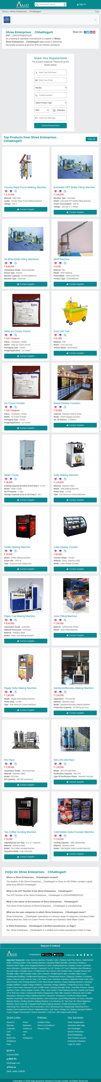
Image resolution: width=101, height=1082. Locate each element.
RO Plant (9, 759)
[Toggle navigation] (95, 18)
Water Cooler (11, 473)
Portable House (26, 970)
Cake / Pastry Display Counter (27, 989)
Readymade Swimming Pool (76, 1005)
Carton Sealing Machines (57, 964)
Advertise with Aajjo (76, 1024)
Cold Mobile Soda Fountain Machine (74, 830)
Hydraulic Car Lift (46, 967)
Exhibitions (11, 1040)
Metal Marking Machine (67, 989)
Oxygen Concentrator (21, 1011)
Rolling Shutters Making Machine (34, 1000)
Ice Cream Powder (14, 402)
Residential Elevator (29, 967)
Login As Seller (74, 1043)
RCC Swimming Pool (54, 1005)
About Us (11, 1021)
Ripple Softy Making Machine (20, 686)
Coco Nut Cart (61, 330)
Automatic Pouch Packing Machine (29, 997)
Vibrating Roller (19, 962)
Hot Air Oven (31, 978)
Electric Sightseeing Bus (38, 1008)
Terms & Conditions (46, 1024)
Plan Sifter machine (63, 992)
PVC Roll (11, 992)
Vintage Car (64, 1008)
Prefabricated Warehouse (36, 975)
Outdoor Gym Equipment (17, 1008)
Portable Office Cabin (77, 973)
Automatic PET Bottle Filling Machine (74, 186)
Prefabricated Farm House (45, 970)
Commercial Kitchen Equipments (40, 992)
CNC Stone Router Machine (49, 981)
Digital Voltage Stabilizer (32, 984)
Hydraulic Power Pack (79, 978)
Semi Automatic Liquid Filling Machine (60, 997)
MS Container (43, 973)
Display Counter (75, 964)
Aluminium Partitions (77, 962)
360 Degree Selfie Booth (67, 1011)
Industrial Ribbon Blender (57, 962)
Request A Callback (50, 945)
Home (5, 10)
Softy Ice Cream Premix (17, 330)
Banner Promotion (76, 1030)
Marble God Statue (86, 989)
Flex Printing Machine (28, 981)
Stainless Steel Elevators (80, 967)
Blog (9, 1033)
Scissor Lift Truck (62, 967)
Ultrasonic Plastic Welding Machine (31, 994)
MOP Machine (61, 258)
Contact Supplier (25, 208)
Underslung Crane (75, 984)
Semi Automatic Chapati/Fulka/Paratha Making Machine (37, 1003)
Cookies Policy (43, 1021)
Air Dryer (81, 997)
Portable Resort (80, 970)
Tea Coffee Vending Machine (20, 830)
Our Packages (74, 1027)
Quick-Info (11, 1037)
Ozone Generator (39, 1011)
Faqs (9, 1043)
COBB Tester (43, 986)
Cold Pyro (51, 1011)
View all (91, 138)
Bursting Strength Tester (60, 986)
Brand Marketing (75, 1033)
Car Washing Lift (56, 1000)
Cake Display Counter (66, 546)
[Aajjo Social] (77, 953)
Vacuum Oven (19, 978)
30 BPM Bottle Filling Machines (21, 258)
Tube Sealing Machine (36, 962)
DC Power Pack (44, 978)
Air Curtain (20, 992)
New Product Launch (77, 1037)
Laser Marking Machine (35, 959)
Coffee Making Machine (17, 546)
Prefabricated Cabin (59, 973)
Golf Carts (54, 1008)
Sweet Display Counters (67, 402)
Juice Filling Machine (65, 615)
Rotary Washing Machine (72, 981)
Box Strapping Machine (35, 964)
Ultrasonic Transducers (56, 994)
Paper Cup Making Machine (19, 615)
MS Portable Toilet (64, 970)
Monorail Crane (30, 986)
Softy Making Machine (66, 473)
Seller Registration (76, 1021)
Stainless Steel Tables (16, 964)
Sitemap (10, 1024)
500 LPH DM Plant (64, 759)
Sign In (81, 4)
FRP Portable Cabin (28, 973)
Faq (97, 10)
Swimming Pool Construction (32, 1005)
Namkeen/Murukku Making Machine (74, 686)
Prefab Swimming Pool (71, 1003)
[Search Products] (36, 4)
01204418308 (13, 1053)
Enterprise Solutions (76, 1040)
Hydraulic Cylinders (61, 978)
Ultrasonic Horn (78, 992)
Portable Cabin (52, 959)
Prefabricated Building (16, 975)
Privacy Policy (43, 1027)
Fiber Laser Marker (49, 989)
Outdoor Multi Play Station (70, 959)
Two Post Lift (70, 1000)
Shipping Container (74, 975)
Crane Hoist (18, 986)
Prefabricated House (56, 975)
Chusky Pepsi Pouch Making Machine (25, 186)
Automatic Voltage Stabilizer (55, 984)
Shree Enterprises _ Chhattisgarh (25, 10)
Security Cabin (13, 970)
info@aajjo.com (13, 1062)
